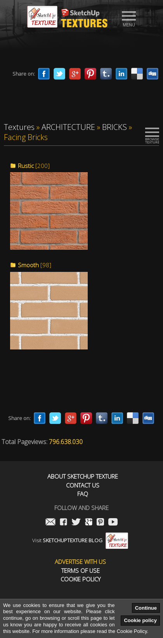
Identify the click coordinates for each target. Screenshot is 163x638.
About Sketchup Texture (82, 476)
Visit (80, 540)
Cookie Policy (81, 579)
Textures (19, 127)
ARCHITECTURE (68, 127)
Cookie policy (140, 620)
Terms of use (80, 570)
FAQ (82, 494)
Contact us (82, 485)
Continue (146, 608)
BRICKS (114, 127)
